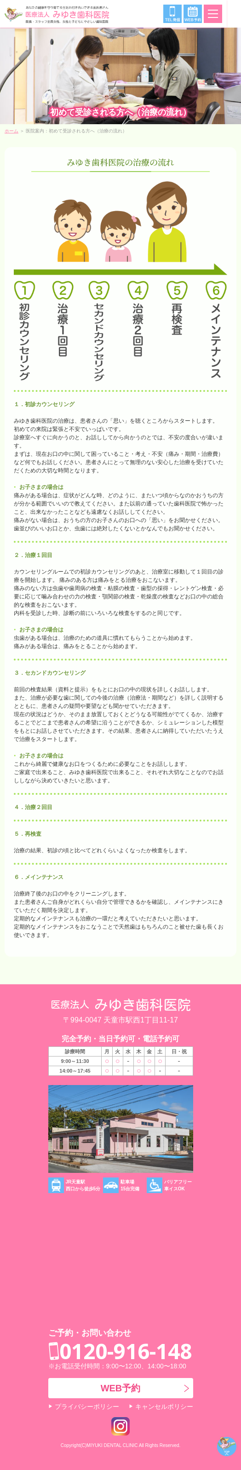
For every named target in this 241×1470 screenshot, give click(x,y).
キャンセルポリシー (164, 1406)
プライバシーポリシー (87, 1406)
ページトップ (226, 1446)
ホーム (11, 130)
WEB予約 (121, 1388)
